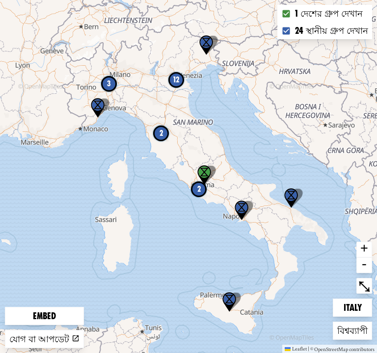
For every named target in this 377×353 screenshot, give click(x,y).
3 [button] (109, 83)
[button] (229, 302)
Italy (358, 307)
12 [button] (176, 79)
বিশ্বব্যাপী (353, 330)
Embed (44, 316)
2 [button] (199, 189)
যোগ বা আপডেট (44, 339)
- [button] (364, 265)
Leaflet (296, 348)
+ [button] (364, 249)
